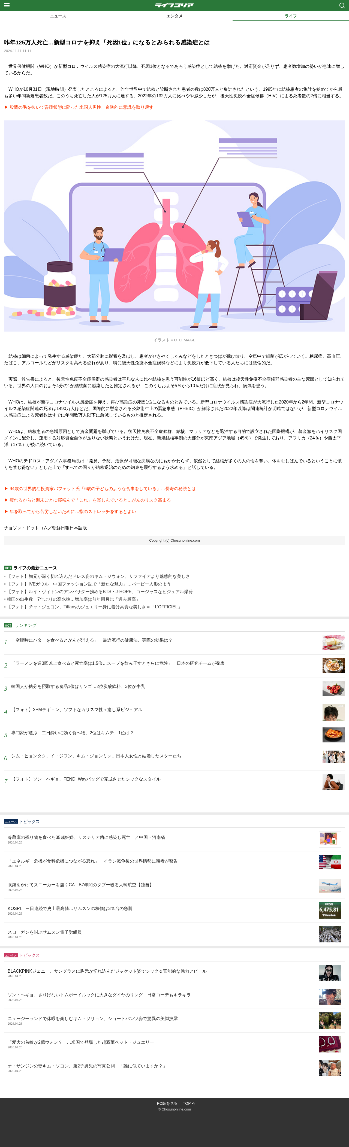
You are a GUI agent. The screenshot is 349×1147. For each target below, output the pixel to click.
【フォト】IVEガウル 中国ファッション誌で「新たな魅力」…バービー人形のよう (89, 584)
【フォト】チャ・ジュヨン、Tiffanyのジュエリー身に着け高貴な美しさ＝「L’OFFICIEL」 (94, 607)
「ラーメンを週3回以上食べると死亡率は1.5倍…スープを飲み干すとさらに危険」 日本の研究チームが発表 (118, 663)
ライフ (291, 16)
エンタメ (174, 16)
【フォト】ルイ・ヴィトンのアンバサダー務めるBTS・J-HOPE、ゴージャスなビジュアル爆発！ (102, 591)
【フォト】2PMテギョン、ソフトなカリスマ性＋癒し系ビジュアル (76, 709)
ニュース (58, 16)
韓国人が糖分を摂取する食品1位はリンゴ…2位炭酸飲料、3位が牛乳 (78, 686)
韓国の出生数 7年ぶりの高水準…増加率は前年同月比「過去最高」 (73, 599)
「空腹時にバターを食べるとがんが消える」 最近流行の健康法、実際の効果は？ (92, 640)
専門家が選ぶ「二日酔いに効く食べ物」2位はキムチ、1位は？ (72, 732)
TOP (187, 1103)
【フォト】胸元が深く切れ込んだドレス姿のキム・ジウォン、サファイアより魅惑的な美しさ (98, 576)
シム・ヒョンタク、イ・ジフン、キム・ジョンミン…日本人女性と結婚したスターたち (96, 756)
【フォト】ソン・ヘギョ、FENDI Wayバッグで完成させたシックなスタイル (86, 779)
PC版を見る (167, 1103)
